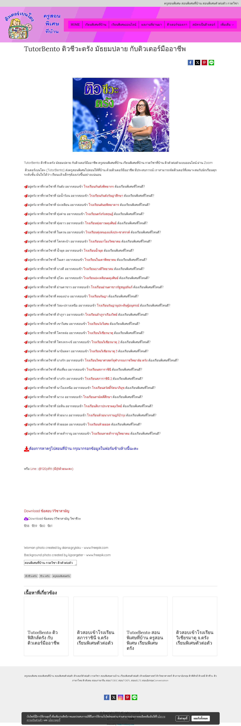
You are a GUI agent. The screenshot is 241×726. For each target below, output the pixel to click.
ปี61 (50, 526)
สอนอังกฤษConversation (155, 680)
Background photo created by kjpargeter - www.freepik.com (67, 555)
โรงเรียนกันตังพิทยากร (99, 186)
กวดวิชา (95, 675)
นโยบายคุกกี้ (54, 720)
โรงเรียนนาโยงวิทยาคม (105, 241)
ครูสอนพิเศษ (30, 675)
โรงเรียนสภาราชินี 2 (99, 379)
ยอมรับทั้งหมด (201, 718)
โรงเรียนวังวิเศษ (99, 324)
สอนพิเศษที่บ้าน (46, 675)
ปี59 (34, 526)
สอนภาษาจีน (98, 680)
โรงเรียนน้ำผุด (94, 250)
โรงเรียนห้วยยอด (99, 424)
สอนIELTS (136, 680)
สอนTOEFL (124, 680)
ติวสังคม (87, 680)
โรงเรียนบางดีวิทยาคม (98, 269)
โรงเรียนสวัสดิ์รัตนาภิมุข (108, 388)
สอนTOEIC (112, 680)
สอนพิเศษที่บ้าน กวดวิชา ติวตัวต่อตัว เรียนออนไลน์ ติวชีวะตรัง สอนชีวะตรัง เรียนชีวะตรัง (50, 563)
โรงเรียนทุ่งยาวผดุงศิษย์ (101, 223)
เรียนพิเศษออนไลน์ (123, 24)
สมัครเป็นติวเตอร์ (203, 24)
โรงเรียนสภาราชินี (99, 369)
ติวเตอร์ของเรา (177, 24)
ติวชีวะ (209, 675)
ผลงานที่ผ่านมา (151, 24)
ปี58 (26, 526)
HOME (75, 24)
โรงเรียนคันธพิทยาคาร (104, 205)
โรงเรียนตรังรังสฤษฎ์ (99, 214)
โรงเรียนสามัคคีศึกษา (98, 397)
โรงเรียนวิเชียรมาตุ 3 (103, 351)
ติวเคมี (201, 675)
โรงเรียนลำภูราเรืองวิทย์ (101, 314)
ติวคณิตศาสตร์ (148, 675)
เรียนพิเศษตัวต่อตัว (130, 675)
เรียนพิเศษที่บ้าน (95, 24)
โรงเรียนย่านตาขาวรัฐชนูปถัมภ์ (112, 287)
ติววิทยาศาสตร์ (164, 675)
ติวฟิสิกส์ (193, 675)
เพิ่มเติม (227, 24)
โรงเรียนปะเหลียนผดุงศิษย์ (101, 278)
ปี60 (42, 526)
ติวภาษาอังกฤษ (180, 675)
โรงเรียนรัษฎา (98, 296)
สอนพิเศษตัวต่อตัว (64, 675)
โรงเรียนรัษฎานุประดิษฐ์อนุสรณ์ (118, 305)
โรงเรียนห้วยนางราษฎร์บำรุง (106, 415)
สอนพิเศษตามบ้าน (110, 675)
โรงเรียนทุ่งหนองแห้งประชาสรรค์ (108, 232)
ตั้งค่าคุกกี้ (182, 718)
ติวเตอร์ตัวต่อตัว (82, 675)
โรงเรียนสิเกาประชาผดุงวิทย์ (103, 406)
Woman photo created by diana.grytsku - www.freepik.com (66, 548)
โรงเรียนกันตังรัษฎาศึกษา (106, 196)
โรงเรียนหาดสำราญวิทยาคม (110, 433)
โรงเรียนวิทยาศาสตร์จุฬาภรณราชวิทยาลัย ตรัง (116, 360)
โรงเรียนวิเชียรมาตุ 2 (105, 342)
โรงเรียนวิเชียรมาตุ (101, 333)
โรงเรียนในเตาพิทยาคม (101, 260)
